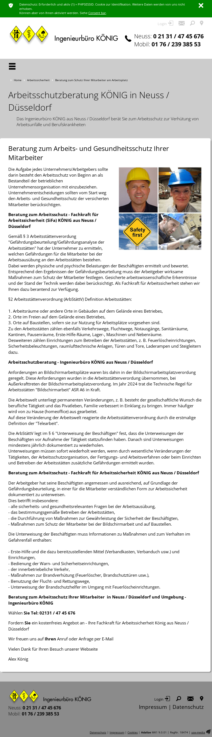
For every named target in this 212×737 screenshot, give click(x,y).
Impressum (153, 707)
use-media (198, 732)
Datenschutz (188, 707)
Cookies (133, 732)
